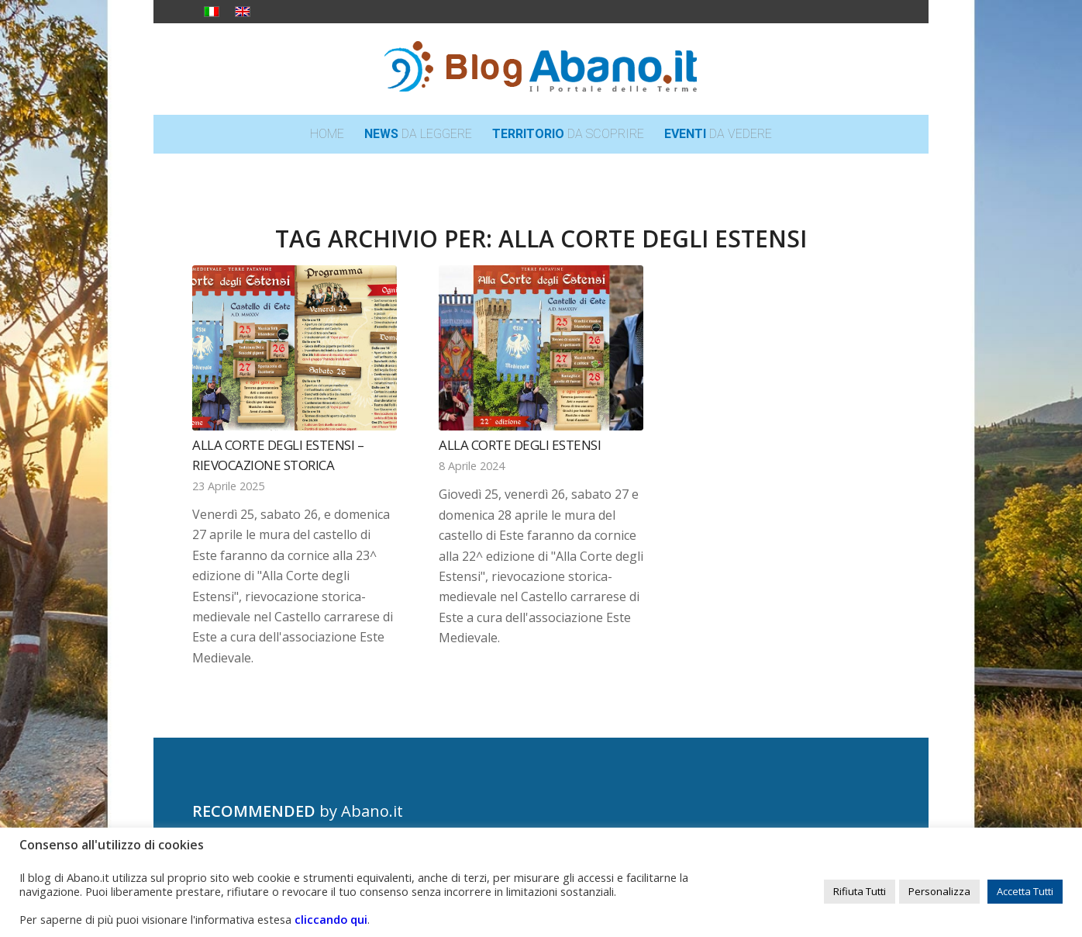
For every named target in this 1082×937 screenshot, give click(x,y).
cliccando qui (331, 919)
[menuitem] (327, 134)
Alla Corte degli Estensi (520, 445)
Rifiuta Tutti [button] (859, 891)
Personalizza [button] (939, 891)
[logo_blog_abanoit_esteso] (541, 69)
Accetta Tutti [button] (1025, 891)
